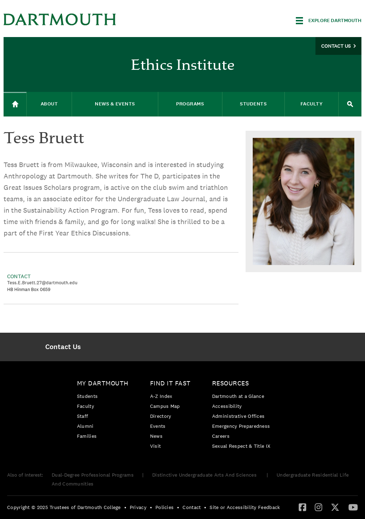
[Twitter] (335, 507)
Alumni (85, 426)
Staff (82, 416)
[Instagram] (318, 507)
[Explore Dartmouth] (328, 20)
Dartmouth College (60, 19)
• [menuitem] (125, 507)
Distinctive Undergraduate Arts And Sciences (205, 475)
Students (87, 396)
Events (158, 426)
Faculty (85, 406)
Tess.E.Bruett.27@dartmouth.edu (42, 283)
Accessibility (227, 406)
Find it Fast (170, 383)
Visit (155, 446)
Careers (221, 436)
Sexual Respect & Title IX (241, 446)
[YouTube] (353, 507)
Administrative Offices (238, 416)
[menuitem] (63, 347)
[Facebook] (302, 507)
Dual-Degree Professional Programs (93, 475)
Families (87, 436)
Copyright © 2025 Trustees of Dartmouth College (64, 507)
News (156, 436)
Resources (230, 383)
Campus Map (165, 406)
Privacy (138, 507)
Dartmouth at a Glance (238, 396)
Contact (191, 507)
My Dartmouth (103, 383)
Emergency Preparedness (241, 426)
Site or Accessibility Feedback (245, 507)
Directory (160, 416)
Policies (164, 507)
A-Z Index (161, 396)
